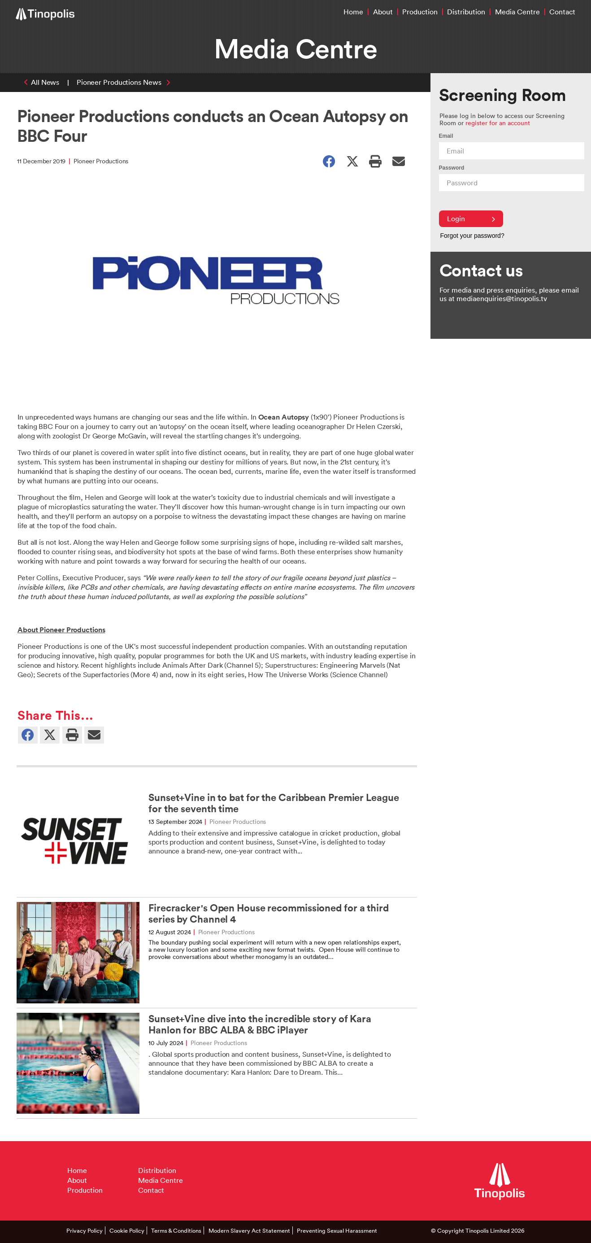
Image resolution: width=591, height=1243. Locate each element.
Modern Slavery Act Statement (249, 1230)
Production (420, 11)
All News (45, 82)
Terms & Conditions (176, 1230)
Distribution (466, 11)
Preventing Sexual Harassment (337, 1230)
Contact (562, 11)
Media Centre (517, 11)
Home (353, 11)
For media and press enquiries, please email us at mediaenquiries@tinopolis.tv (509, 294)
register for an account (497, 122)
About (383, 11)
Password (452, 168)
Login (471, 218)
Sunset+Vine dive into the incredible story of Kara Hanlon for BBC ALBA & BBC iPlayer (259, 1024)
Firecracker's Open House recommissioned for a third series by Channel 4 (268, 913)
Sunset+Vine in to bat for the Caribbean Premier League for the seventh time (273, 803)
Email (446, 136)
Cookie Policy (126, 1230)
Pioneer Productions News (119, 82)
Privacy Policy (84, 1230)
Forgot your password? (472, 235)
